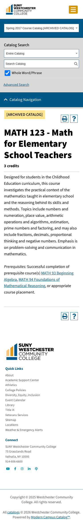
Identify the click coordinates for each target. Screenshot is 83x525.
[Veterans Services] (16, 415)
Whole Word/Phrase (27, 72)
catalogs (13, 512)
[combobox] (41, 28)
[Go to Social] (8, 468)
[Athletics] (11, 385)
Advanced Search (16, 84)
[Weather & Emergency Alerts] (24, 430)
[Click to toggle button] (73, 10)
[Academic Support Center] (22, 380)
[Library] (10, 405)
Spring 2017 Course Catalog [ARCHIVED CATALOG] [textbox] (40, 28)
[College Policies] (15, 390)
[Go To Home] (20, 9)
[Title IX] (9, 410)
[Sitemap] (10, 420)
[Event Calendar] (15, 400)
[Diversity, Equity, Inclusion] (22, 395)
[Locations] (11, 425)
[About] (9, 375)
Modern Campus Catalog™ (50, 517)
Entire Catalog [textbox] (15, 53)
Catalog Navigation (25, 100)
